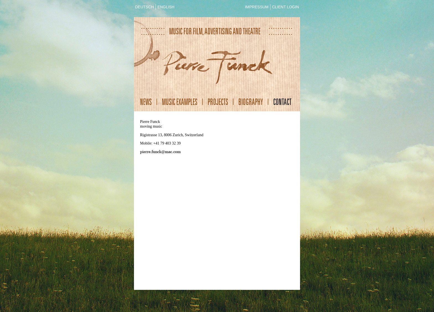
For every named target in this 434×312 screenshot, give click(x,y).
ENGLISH (165, 7)
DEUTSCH (144, 7)
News (146, 101)
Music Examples (179, 101)
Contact (282, 101)
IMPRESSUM (256, 7)
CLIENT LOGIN (285, 7)
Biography (250, 101)
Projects (218, 101)
